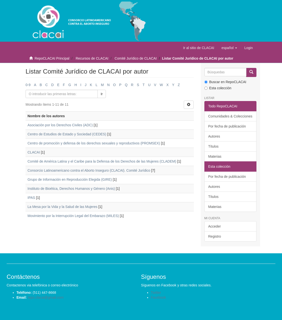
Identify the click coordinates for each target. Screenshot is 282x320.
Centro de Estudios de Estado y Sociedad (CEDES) (67, 134)
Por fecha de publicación (227, 126)
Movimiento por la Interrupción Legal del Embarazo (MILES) (73, 216)
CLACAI (34, 152)
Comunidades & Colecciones (230, 116)
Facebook (158, 297)
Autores (214, 136)
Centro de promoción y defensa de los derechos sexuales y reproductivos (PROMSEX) (94, 143)
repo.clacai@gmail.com (46, 297)
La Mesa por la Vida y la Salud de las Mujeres (63, 207)
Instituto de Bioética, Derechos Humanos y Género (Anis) (71, 189)
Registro (214, 236)
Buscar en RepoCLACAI (225, 82)
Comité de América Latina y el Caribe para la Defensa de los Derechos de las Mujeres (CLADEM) (102, 161)
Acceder (214, 226)
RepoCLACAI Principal (52, 58)
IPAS (31, 198)
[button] (229, 48)
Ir (102, 94)
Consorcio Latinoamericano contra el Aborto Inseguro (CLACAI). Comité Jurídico (89, 170)
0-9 (28, 85)
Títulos (213, 146)
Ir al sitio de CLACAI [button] (198, 48)
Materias (215, 156)
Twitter (156, 292)
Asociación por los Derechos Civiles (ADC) (60, 125)
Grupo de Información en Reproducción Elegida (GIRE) (70, 179)
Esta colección (217, 88)
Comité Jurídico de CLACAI (136, 58)
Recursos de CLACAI (92, 58)
